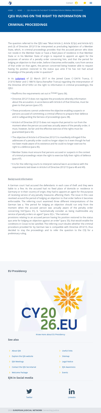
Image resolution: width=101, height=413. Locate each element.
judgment (20, 78)
